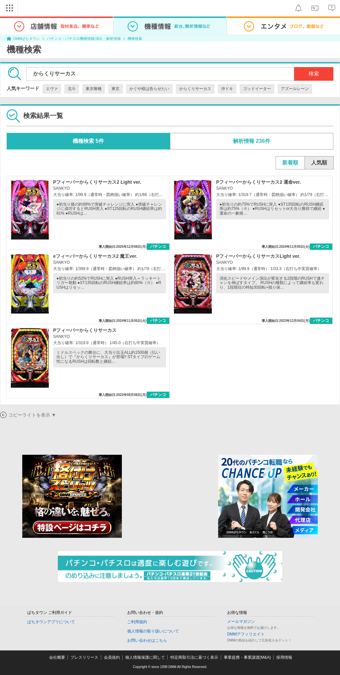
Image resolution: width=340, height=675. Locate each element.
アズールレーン (295, 88)
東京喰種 (94, 88)
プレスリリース (84, 657)
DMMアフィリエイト (246, 634)
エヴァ (52, 88)
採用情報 (284, 657)
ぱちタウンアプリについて (51, 622)
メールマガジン (241, 621)
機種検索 (135, 39)
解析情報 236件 (251, 141)
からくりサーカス (195, 88)
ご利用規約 (137, 622)
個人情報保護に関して (145, 657)
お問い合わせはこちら (147, 640)
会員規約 (112, 657)
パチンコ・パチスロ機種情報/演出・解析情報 (84, 39)
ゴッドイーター (257, 88)
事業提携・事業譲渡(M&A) (247, 657)
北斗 (72, 88)
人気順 (319, 162)
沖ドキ (227, 88)
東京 (116, 88)
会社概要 (57, 657)
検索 (313, 73)
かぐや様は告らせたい (149, 88)
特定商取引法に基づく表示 (194, 657)
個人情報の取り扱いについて (153, 631)
